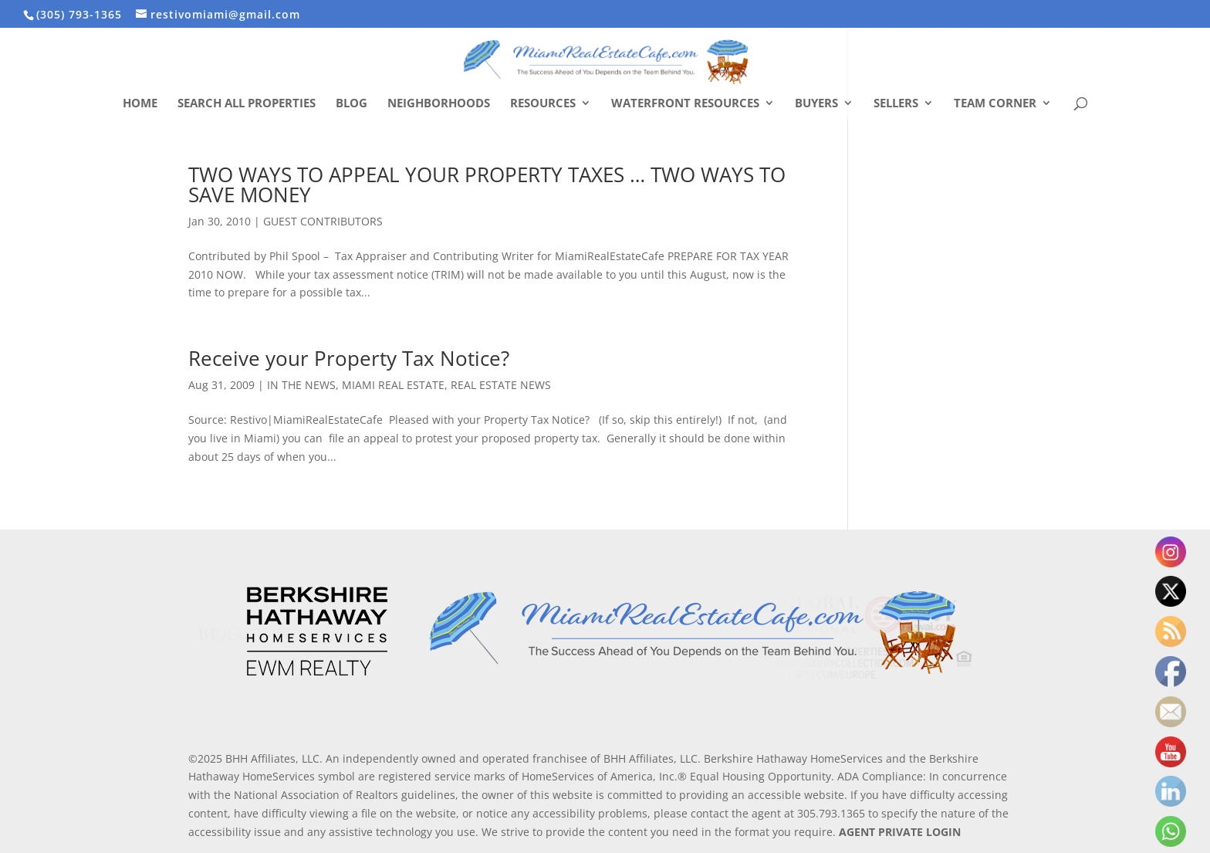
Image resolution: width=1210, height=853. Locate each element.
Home (140, 103)
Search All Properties (246, 103)
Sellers (896, 103)
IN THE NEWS (301, 384)
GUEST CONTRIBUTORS (323, 221)
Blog (351, 103)
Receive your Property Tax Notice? (348, 358)
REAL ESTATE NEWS (501, 384)
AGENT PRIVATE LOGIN (900, 831)
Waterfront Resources (685, 103)
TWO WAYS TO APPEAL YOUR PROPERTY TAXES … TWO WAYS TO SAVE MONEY (487, 184)
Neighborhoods (438, 103)
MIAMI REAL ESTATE (393, 384)
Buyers (816, 103)
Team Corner (995, 103)
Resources (543, 103)
